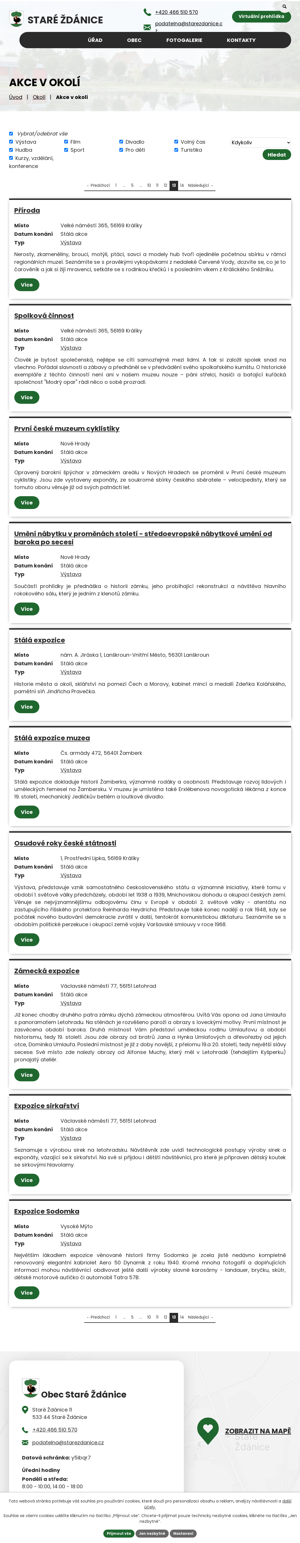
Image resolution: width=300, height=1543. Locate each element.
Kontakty (241, 40)
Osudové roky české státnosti (65, 843)
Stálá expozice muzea (52, 738)
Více (28, 284)
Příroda (27, 210)
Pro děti (135, 149)
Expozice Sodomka (46, 1211)
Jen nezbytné (152, 1533)
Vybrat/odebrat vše (42, 133)
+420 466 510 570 (54, 1429)
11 (157, 185)
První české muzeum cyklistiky (67, 428)
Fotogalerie (184, 40)
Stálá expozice (39, 640)
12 (165, 185)
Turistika (191, 149)
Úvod (15, 97)
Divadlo (135, 141)
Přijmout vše (114, 1533)
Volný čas (193, 141)
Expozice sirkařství (46, 1105)
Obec (134, 40)
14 (182, 185)
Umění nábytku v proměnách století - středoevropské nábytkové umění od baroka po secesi (143, 538)
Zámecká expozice (47, 971)
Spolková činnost (44, 315)
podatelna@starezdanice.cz (68, 1442)
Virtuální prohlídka (261, 17)
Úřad (95, 40)
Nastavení (187, 1533)
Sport (77, 149)
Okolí (39, 97)
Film (75, 141)
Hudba (23, 149)
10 (149, 185)
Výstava (25, 141)
